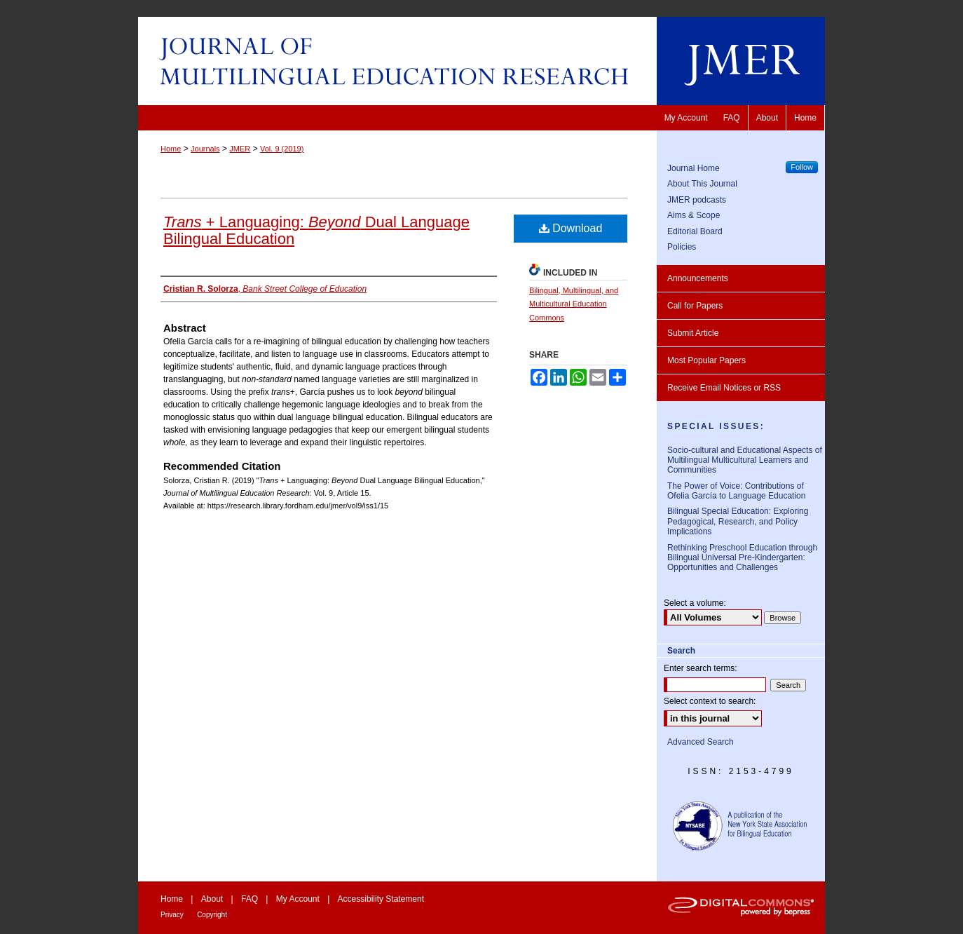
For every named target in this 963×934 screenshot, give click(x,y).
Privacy (172, 915)
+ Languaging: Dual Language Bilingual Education (316, 230)
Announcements (697, 278)
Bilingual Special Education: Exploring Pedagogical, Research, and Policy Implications (737, 521)
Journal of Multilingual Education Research (481, 61)
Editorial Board (695, 231)
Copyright (212, 915)
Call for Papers (695, 306)
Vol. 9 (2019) (281, 148)
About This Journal (702, 184)
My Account (298, 899)
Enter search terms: (700, 668)
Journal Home (693, 168)
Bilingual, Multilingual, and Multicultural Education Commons (573, 304)
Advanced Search (700, 742)
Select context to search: (710, 701)
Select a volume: (695, 603)
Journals (205, 148)
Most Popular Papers (706, 360)
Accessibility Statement (381, 899)
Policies (681, 247)
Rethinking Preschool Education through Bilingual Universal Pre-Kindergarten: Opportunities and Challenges (742, 558)
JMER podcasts (696, 200)
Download (571, 228)
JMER (239, 148)
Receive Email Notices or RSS (724, 388)
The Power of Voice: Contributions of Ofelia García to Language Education (736, 491)
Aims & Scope (693, 215)
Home (170, 148)
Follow (802, 167)
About (212, 899)
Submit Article (692, 333)
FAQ (249, 899)
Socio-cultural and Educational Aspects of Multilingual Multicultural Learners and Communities (744, 460)
